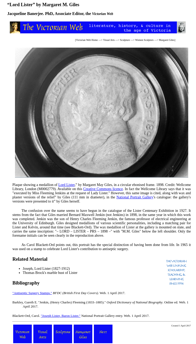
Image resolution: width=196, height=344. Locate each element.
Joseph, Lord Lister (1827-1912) (46, 269)
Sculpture (125, 40)
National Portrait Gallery (134, 197)
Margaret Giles (167, 40)
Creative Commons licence (103, 189)
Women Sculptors (144, 40)
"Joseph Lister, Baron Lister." (60, 316)
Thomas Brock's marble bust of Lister (50, 273)
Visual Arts (109, 40)
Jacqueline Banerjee (25, 13)
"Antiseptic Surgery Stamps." (32, 293)
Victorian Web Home (87, 40)
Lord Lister (66, 185)
